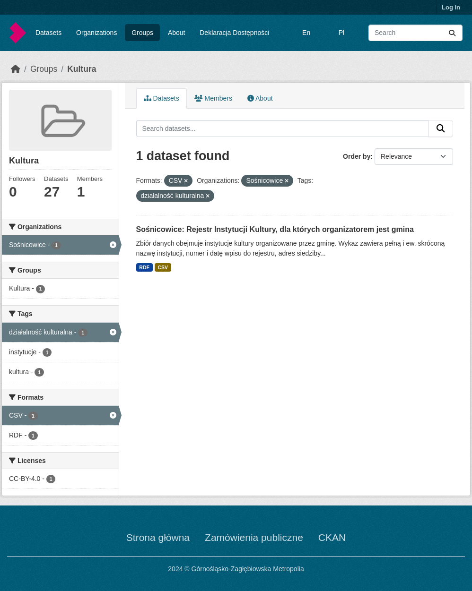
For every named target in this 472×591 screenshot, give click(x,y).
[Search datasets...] (415, 33)
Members (213, 98)
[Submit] (452, 33)
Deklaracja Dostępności (234, 32)
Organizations (96, 32)
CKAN (332, 537)
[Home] (15, 69)
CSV (162, 267)
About (176, 32)
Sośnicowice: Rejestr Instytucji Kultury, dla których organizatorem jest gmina (275, 229)
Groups (142, 32)
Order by (356, 156)
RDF (144, 267)
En (306, 32)
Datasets (48, 32)
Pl (341, 32)
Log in (451, 7)
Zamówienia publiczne (254, 537)
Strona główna (158, 537)
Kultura (81, 69)
